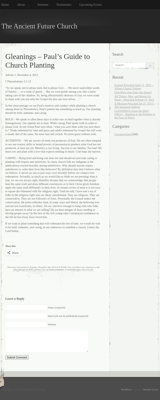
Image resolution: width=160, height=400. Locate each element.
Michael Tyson (150, 389)
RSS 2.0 (32, 269)
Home (5, 4)
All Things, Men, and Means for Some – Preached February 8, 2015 (134, 98)
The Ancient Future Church (39, 26)
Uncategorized (122, 134)
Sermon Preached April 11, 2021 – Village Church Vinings (134, 87)
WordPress (126, 389)
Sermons (42, 4)
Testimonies (63, 4)
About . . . (23, 4)
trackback (71, 269)
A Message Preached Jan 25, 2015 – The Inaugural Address (134, 105)
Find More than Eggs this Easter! (133, 92)
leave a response (56, 269)
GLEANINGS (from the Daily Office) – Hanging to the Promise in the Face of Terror (134, 114)
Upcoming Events (90, 4)
